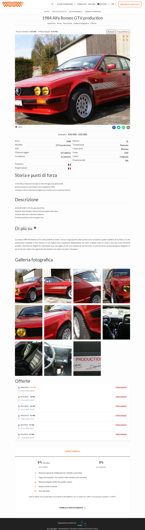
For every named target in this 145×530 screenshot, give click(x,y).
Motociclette (59, 11)
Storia (59, 23)
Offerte (93, 23)
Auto (47, 11)
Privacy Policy (92, 529)
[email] (128, 127)
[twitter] (119, 127)
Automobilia (75, 11)
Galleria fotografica (81, 23)
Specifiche (51, 23)
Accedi (103, 4)
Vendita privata (93, 11)
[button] (113, 4)
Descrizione (67, 23)
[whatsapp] (123, 127)
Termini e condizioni (78, 529)
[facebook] (114, 127)
